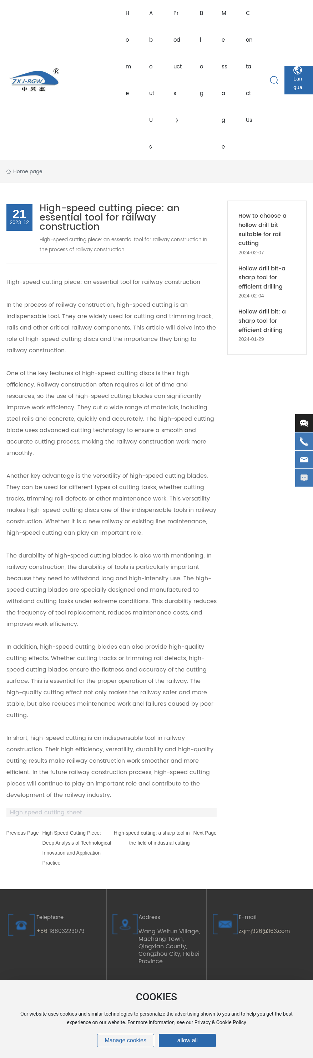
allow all (187, 1040)
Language (297, 70)
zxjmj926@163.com (264, 931)
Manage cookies (125, 1040)
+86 (42, 931)
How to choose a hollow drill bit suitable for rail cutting (262, 229)
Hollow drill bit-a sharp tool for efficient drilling (262, 277)
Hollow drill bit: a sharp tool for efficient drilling (262, 320)
